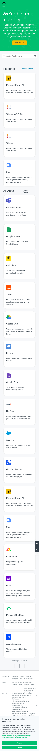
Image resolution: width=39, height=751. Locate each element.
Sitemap (26, 685)
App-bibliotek (26, 682)
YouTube (22, 679)
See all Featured (27, 69)
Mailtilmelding (16, 709)
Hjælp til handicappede (19, 711)
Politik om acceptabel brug (20, 701)
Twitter (22, 676)
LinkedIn (28, 676)
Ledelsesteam (16, 682)
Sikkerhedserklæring (18, 703)
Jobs (20, 685)
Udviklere (30, 679)
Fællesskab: (5, 676)
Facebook (15, 676)
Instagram (15, 679)
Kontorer (14, 685)
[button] (36, 548)
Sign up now (19, 42)
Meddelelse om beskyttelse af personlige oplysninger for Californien (21, 697)
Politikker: (5, 693)
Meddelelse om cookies (18, 737)
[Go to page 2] (22, 666)
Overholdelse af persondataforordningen (19, 706)
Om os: (4, 682)
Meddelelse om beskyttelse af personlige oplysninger (29, 691)
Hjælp (33, 685)
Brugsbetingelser (17, 693)
